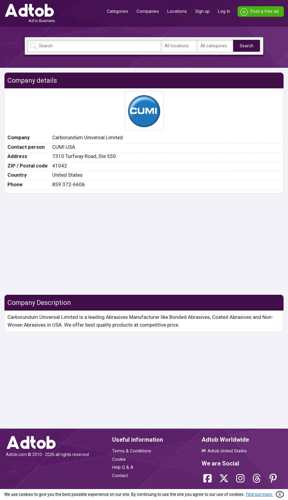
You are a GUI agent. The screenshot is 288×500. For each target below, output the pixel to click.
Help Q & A (122, 467)
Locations (177, 11)
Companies (148, 11)
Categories (117, 11)
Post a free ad (264, 11)
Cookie (119, 459)
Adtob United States (227, 451)
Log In (224, 11)
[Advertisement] (144, 244)
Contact (120, 475)
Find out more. (259, 494)
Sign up (202, 11)
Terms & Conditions (131, 451)
